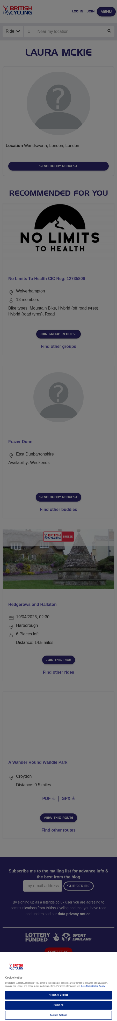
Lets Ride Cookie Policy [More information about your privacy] (93, 986)
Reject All (58, 1005)
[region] (58, 986)
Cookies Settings (58, 1015)
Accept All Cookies (58, 995)
